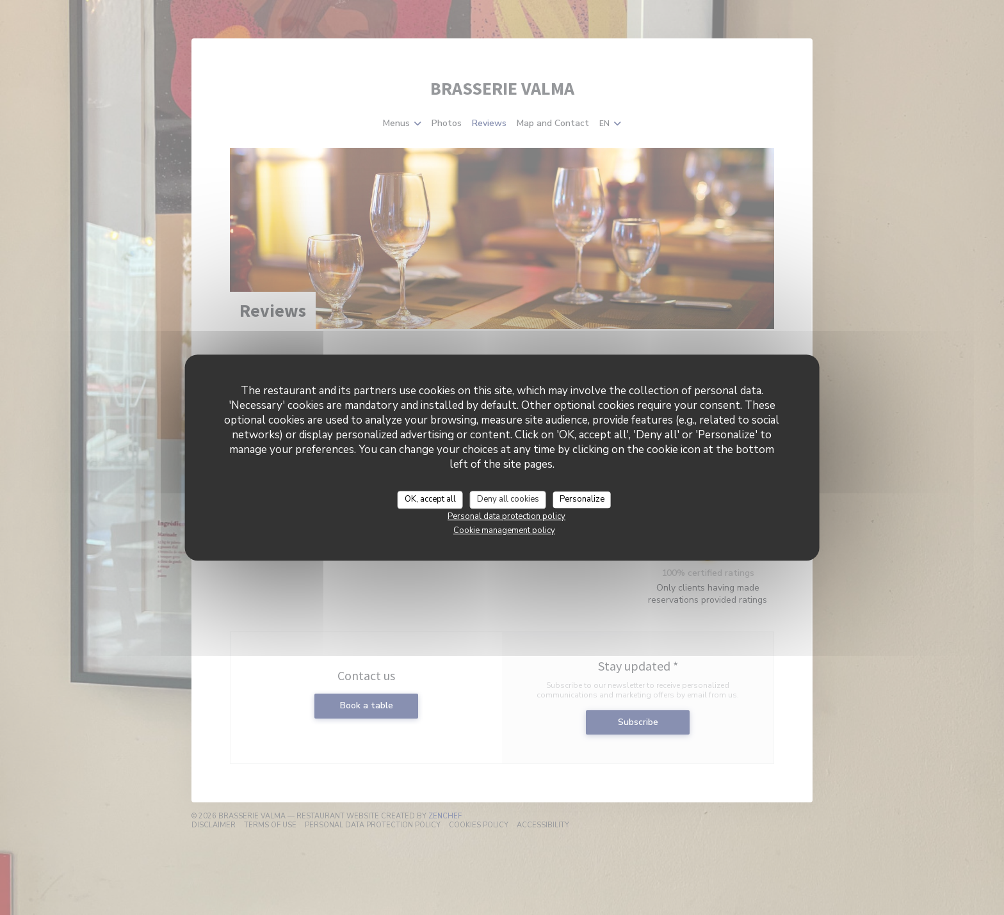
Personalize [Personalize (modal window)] (582, 499)
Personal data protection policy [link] (506, 516)
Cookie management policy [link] (504, 530)
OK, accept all (430, 499)
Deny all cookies (508, 499)
